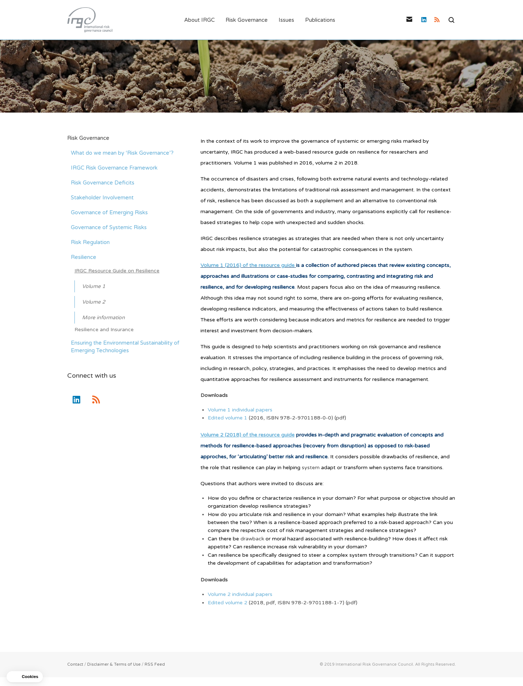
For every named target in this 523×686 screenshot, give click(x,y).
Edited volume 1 (228, 418)
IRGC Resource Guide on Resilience (116, 271)
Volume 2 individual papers (240, 595)
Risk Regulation (90, 242)
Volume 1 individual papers (240, 410)
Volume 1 (93, 287)
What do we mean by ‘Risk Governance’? (122, 153)
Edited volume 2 (227, 603)
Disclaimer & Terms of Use (114, 664)
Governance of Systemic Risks (109, 227)
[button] (25, 676)
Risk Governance (88, 138)
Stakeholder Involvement (102, 198)
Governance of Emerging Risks (109, 213)
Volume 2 (93, 302)
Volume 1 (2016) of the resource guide (247, 266)
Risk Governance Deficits (102, 183)
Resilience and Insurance (104, 330)
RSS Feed (155, 664)
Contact (75, 664)
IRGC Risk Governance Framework (114, 168)
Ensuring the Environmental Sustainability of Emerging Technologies (125, 347)
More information (103, 318)
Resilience (83, 257)
